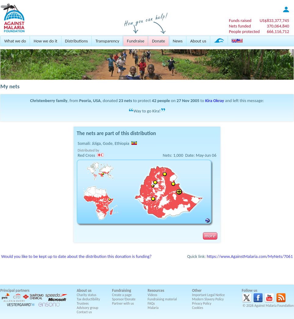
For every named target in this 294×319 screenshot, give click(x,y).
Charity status (86, 295)
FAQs (151, 303)
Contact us (84, 312)
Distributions (76, 41)
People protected (244, 31)
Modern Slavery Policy (208, 299)
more (210, 235)
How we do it (45, 41)
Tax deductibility (88, 299)
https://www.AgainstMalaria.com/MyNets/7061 (250, 256)
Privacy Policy (201, 303)
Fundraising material (162, 299)
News (177, 41)
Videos (152, 295)
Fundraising (121, 290)
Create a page (122, 295)
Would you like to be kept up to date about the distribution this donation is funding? (76, 256)
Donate (158, 41)
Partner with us (123, 303)
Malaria (153, 308)
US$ (274, 20)
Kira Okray (214, 100)
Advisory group (87, 308)
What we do (15, 41)
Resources (156, 290)
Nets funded (240, 26)
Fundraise (135, 41)
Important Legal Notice (208, 295)
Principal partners (14, 290)
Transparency (107, 41)
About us (198, 41)
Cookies (197, 308)
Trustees (83, 303)
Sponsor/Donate (124, 299)
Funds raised (240, 20)
